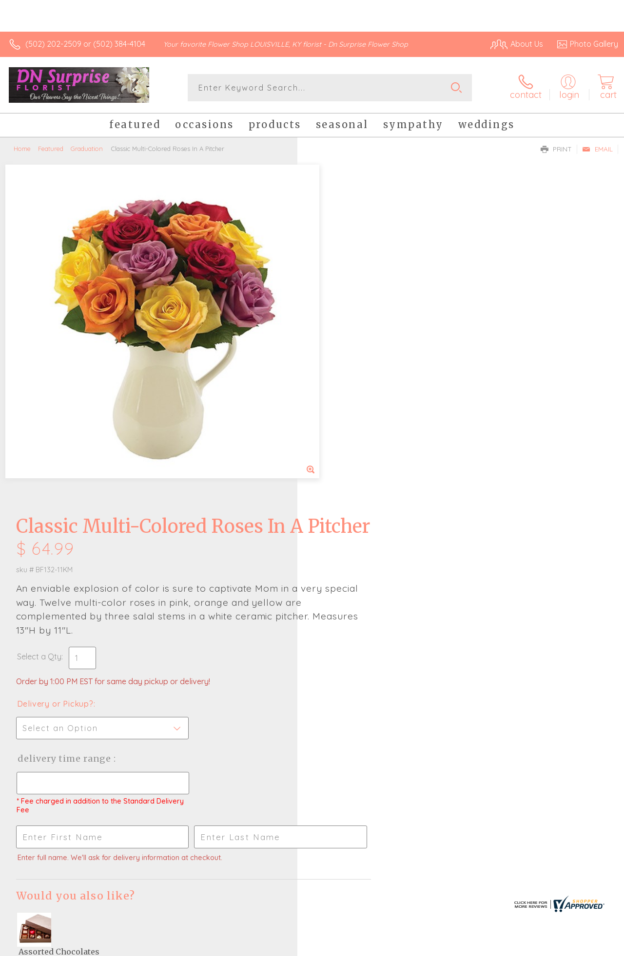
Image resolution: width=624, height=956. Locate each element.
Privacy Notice (453, 945)
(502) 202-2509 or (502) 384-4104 (85, 44)
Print (556, 149)
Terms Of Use (396, 945)
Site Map (583, 945)
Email (597, 149)
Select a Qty (335, 322)
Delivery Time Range (361, 424)
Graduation (87, 148)
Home (22, 148)
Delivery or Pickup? (351, 370)
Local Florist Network (523, 945)
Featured (50, 148)
